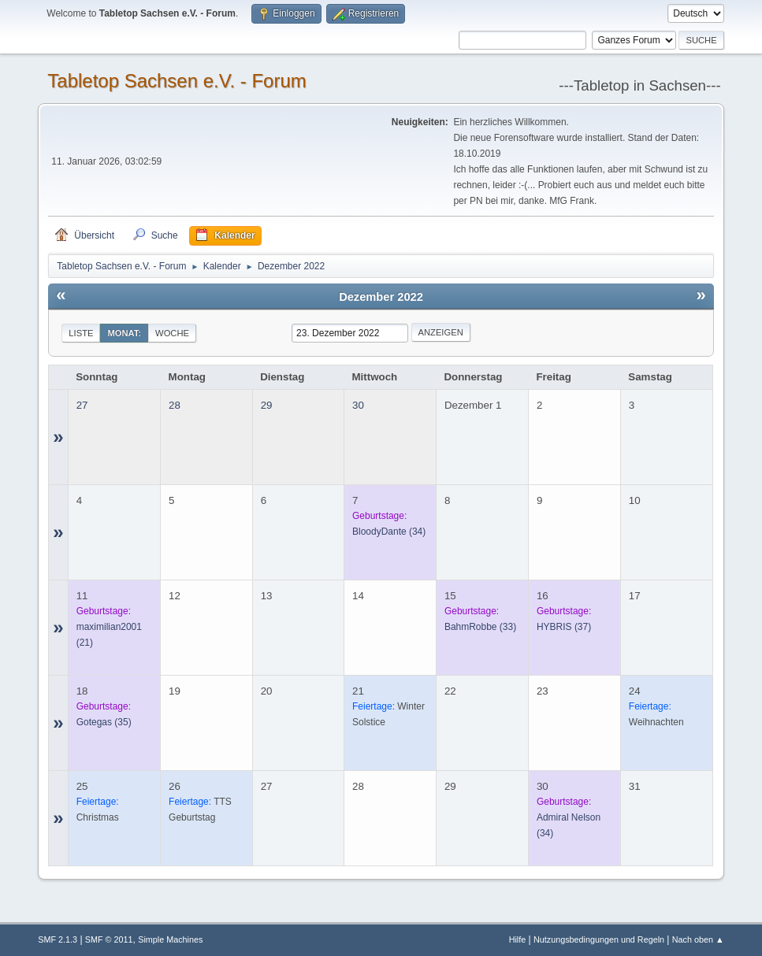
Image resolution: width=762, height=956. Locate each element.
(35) (104, 722)
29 (267, 405)
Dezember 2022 (381, 297)
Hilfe (517, 939)
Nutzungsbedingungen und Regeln (598, 939)
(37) (564, 626)
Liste (81, 333)
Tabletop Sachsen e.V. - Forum (176, 80)
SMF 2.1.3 (57, 939)
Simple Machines (170, 939)
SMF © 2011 (109, 939)
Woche (172, 333)
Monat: (124, 333)
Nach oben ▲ (698, 939)
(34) (389, 531)
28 (174, 405)
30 (358, 405)
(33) (480, 626)
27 (82, 405)
